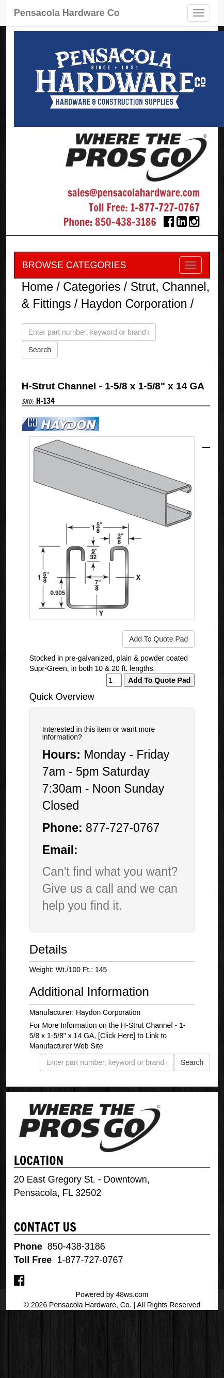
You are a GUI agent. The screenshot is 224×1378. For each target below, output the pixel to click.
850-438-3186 (125, 222)
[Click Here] (116, 1035)
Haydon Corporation (134, 303)
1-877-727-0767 (165, 207)
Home (37, 286)
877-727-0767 (122, 827)
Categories (91, 286)
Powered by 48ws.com (112, 1294)
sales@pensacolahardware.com (134, 192)
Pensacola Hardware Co (67, 13)
